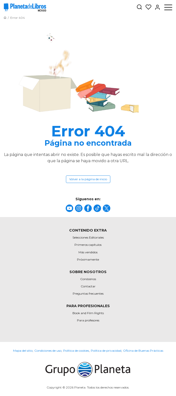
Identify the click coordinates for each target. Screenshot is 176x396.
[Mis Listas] (146, 7)
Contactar (88, 286)
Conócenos (88, 279)
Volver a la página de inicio (88, 179)
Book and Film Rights (88, 313)
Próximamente (88, 259)
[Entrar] (155, 7)
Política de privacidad (106, 350)
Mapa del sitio (23, 350)
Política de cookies (76, 350)
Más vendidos (88, 252)
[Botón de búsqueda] (139, 7)
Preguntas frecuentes (88, 293)
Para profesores (88, 320)
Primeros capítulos (88, 245)
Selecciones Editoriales (88, 237)
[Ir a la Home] (5, 18)
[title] (69, 208)
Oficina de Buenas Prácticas (143, 350)
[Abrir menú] (168, 7)
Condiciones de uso (47, 350)
